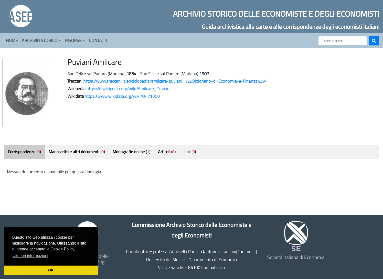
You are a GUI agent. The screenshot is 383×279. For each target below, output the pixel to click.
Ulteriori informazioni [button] (30, 256)
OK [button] (50, 270)
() (24, 152)
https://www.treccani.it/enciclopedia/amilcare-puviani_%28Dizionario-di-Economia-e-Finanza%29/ (174, 81)
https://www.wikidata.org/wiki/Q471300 (122, 96)
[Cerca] (342, 40)
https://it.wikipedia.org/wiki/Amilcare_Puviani (128, 88)
